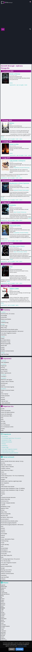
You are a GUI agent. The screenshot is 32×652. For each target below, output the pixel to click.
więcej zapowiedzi (6, 403)
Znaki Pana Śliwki (5, 354)
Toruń (2, 629)
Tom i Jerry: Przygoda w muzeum (8, 333)
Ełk (1, 597)
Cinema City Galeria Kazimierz (7, 412)
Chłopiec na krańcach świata (7, 390)
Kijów (2, 419)
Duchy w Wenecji (15, 74)
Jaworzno (3, 603)
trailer (25, 85)
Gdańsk (2, 598)
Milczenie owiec (4, 515)
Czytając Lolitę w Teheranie (7, 381)
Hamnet (3, 492)
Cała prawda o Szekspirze (17, 161)
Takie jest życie (4, 401)
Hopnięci (3, 493)
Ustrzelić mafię (4, 564)
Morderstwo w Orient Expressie (19, 183)
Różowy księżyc (4, 548)
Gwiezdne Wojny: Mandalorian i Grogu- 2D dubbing (13, 488)
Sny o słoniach (4, 371)
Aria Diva (3, 463)
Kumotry (3, 367)
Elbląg (2, 595)
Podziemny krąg (4, 322)
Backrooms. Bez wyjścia (6, 379)
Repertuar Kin (8, 406)
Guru (2, 392)
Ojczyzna (3, 385)
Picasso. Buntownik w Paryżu (7, 539)
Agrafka (2, 408)
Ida (1, 495)
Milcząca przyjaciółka (6, 343)
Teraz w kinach (8, 457)
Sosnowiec (3, 624)
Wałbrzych (3, 634)
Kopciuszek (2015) (15, 226)
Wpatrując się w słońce (6, 570)
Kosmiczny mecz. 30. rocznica (7, 313)
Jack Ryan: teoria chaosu (17, 246)
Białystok (3, 585)
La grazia (3, 504)
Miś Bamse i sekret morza (7, 517)
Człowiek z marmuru (5, 468)
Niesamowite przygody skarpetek (10, 452)
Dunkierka (13, 205)
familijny (26, 232)
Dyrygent (3, 479)
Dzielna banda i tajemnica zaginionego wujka (11, 481)
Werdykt (3, 349)
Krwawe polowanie (5, 395)
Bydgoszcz (3, 588)
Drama (2, 472)
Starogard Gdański (5, 626)
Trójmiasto (3, 630)
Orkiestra (3, 531)
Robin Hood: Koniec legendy (7, 387)
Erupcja (2, 338)
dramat (22, 167)
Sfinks (2, 430)
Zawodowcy (3, 335)
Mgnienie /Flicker (5, 508)
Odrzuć (11, 649)
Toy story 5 (3, 376)
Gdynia (2, 600)
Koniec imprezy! (4, 393)
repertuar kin (13, 85)
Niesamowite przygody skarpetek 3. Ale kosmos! (12, 331)
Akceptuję (19, 649)
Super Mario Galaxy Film (6, 555)
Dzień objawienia (5, 362)
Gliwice (2, 601)
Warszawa (3, 632)
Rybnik (2, 620)
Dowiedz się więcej (22, 646)
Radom (2, 617)
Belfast (12, 123)
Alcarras (3, 459)
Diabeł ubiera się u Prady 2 (8, 451)
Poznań (2, 615)
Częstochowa (4, 592)
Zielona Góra (4, 640)
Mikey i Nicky (4, 327)
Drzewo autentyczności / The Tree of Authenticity (12, 475)
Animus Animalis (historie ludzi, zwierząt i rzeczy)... (12, 461)
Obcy (2, 526)
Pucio (2, 546)
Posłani (2, 542)
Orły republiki (4, 315)
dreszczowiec (26, 190)
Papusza (3, 535)
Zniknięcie (3, 579)
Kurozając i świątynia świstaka (8, 503)
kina (8, 2)
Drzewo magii (4, 325)
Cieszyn (2, 591)
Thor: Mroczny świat (5, 560)
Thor (11, 267)
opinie (20, 139)
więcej (11, 83)
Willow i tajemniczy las (6, 373)
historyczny (26, 167)
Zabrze (2, 637)
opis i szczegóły (20, 85)
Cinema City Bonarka (5, 410)
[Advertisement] (16, 47)
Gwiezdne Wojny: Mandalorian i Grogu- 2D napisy (12, 490)
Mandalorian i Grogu (5, 342)
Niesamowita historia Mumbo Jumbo (9, 329)
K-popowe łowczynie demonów (8, 497)
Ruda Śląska (3, 618)
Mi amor (3, 397)
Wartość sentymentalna (6, 566)
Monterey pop (4, 383)
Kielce (2, 606)
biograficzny (16, 167)
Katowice (3, 605)
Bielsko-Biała (4, 586)
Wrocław (3, 635)
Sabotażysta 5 (4, 550)
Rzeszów (3, 621)
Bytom (2, 589)
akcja (15, 212)
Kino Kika (3, 421)
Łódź (2, 611)
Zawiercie (3, 638)
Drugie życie (3, 365)
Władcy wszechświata (6, 319)
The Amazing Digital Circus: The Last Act (11, 438)
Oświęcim (3, 614)
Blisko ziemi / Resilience (6, 465)
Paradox (3, 428)
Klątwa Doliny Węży (5, 499)
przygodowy (16, 232)
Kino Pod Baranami (5, 425)
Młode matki (4, 345)
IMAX (2, 417)
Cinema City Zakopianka (6, 414)
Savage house (4, 369)
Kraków (3, 608)
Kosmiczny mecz (5, 501)
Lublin (2, 609)
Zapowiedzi (7, 358)
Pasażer (3, 347)
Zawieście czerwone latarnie (7, 351)
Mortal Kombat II (5, 519)
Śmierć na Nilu (14, 144)
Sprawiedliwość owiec (6, 551)
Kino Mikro (3, 423)
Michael (2, 510)
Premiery (6, 310)
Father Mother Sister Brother (7, 486)
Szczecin (3, 627)
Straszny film (4, 317)
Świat (2, 557)
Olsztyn (2, 612)
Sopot (2, 623)
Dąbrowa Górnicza (5, 594)
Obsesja (4, 443)
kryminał (16, 190)
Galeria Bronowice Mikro (6, 416)
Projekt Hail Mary (5, 544)
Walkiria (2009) (14, 288)
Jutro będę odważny (5, 340)
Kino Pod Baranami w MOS (7, 426)
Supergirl (3, 399)
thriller (25, 251)
